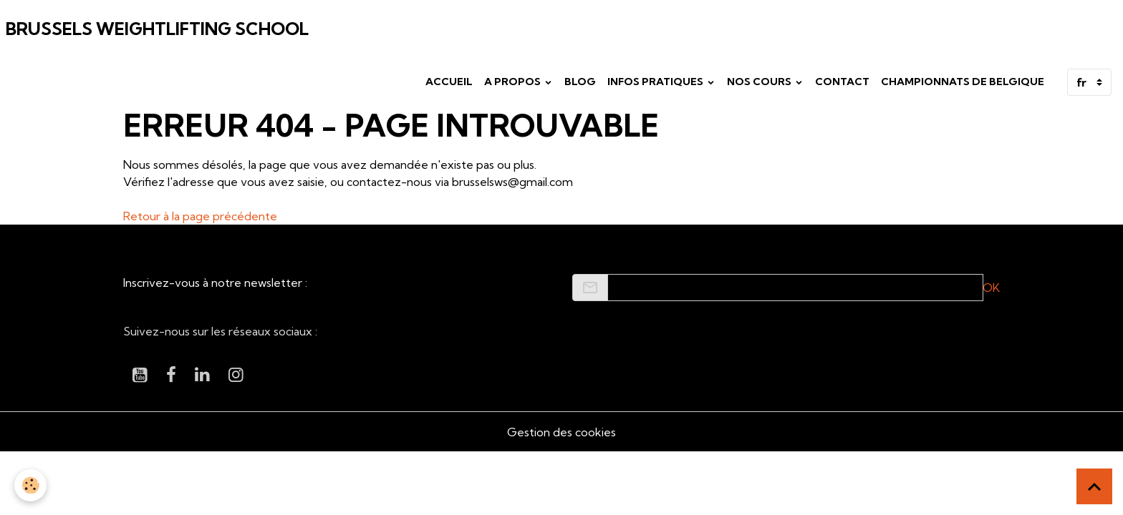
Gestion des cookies (561, 432)
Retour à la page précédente (200, 216)
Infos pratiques (656, 81)
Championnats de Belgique (962, 81)
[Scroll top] (1094, 486)
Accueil (449, 81)
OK (991, 287)
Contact (842, 81)
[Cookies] (30, 485)
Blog (580, 81)
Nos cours (760, 81)
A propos (513, 81)
